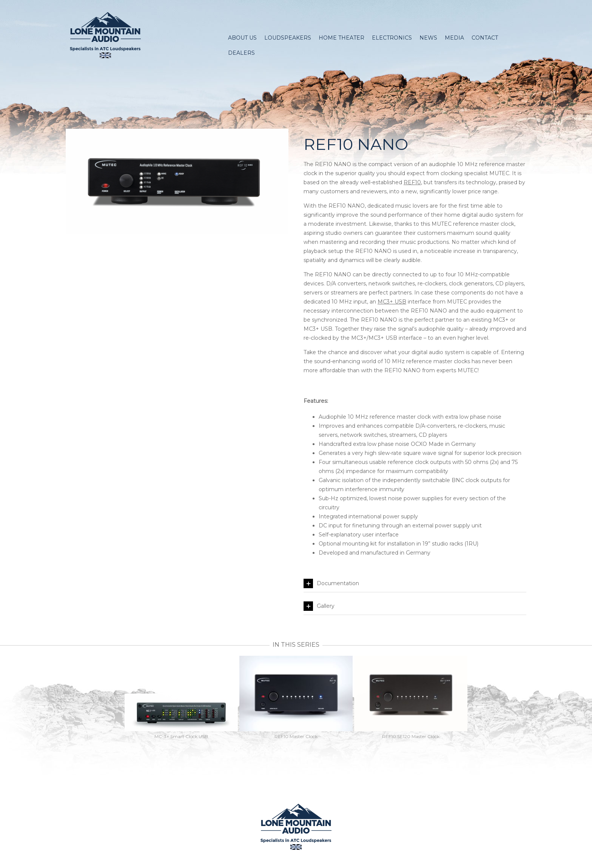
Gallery (319, 606)
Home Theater (341, 37)
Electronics (392, 37)
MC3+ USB (392, 301)
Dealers (241, 52)
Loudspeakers (287, 37)
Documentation (331, 583)
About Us (242, 37)
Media (454, 37)
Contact (485, 37)
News (428, 37)
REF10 (412, 182)
